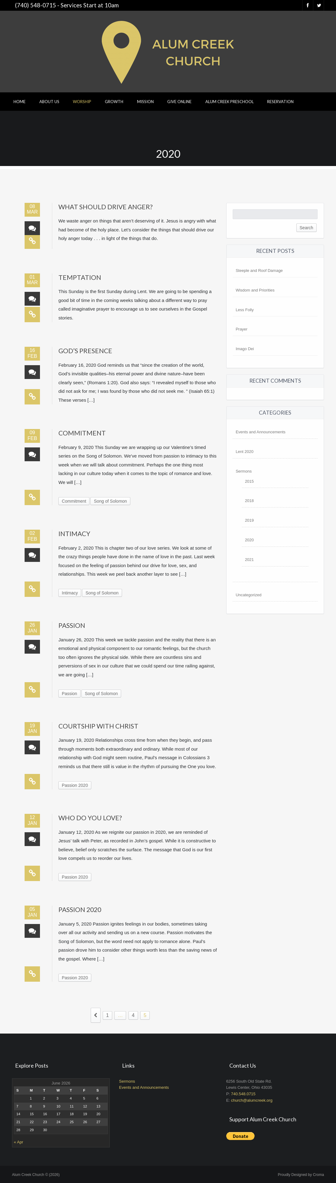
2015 (249, 481)
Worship (82, 101)
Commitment (82, 433)
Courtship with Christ (98, 726)
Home (20, 101)
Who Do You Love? (90, 818)
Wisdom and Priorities (255, 290)
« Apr (18, 1142)
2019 (249, 520)
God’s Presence (85, 350)
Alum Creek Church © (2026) (36, 1175)
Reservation (280, 101)
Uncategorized (249, 595)
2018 (249, 500)
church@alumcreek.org (252, 1100)
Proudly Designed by (301, 1175)
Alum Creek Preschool (229, 101)
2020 (249, 540)
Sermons (244, 471)
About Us (49, 101)
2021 (249, 559)
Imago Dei (245, 348)
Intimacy (74, 533)
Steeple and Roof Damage (259, 270)
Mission (145, 101)
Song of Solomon (110, 501)
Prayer (241, 329)
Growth (114, 101)
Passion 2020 (75, 785)
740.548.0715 (243, 1094)
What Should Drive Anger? (105, 207)
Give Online (179, 101)
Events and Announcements (261, 432)
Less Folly (245, 309)
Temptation (79, 277)
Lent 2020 (245, 451)
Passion (71, 625)
